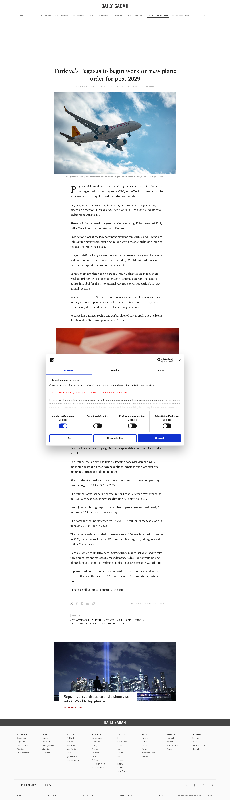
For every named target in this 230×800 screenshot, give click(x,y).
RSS (161, 795)
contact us (126, 795)
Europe (70, 741)
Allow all (159, 438)
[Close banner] (180, 360)
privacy (52, 795)
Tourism (117, 16)
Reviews (145, 756)
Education (46, 741)
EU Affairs (21, 749)
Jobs (19, 795)
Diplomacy (21, 738)
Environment (122, 741)
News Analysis (181, 16)
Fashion (120, 752)
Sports (171, 734)
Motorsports (172, 745)
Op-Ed (194, 741)
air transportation (79, 620)
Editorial (195, 749)
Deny (71, 438)
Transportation (158, 16)
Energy (92, 16)
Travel (119, 745)
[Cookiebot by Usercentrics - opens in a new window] (159, 360)
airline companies (78, 623)
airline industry (124, 620)
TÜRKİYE (46, 734)
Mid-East (70, 738)
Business (46, 16)
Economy (78, 16)
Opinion (197, 734)
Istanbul (45, 738)
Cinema (145, 738)
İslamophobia (73, 760)
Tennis (169, 749)
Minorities (46, 749)
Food (119, 749)
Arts (144, 734)
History (120, 764)
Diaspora (46, 752)
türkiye (138, 620)
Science (120, 756)
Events (144, 745)
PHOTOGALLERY (75, 707)
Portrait (145, 749)
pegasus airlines (97, 623)
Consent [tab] (69, 370)
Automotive (62, 16)
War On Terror (23, 745)
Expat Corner (122, 771)
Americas (71, 745)
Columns (195, 738)
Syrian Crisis (72, 756)
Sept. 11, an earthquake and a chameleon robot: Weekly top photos (97, 699)
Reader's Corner (199, 745)
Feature (120, 767)
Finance (104, 16)
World (71, 734)
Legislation (21, 741)
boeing (111, 623)
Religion (120, 760)
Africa (69, 752)
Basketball (171, 741)
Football (170, 738)
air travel (96, 620)
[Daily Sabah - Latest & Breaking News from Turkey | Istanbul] (114, 6)
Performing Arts (148, 752)
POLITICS (22, 734)
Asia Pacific (71, 749)
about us (88, 795)
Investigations (48, 745)
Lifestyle (122, 734)
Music (144, 741)
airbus (121, 623)
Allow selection (115, 438)
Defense (139, 16)
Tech (128, 16)
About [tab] (161, 370)
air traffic (109, 620)
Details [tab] (115, 370)
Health (119, 738)
